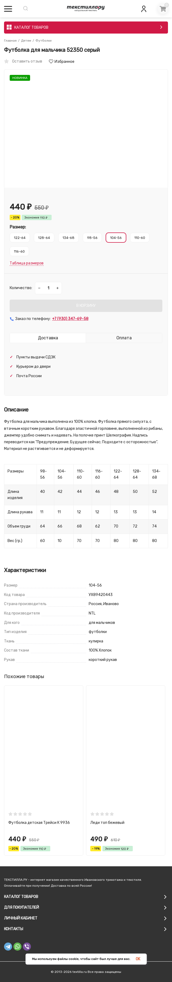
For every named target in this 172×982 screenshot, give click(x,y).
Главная (10, 40)
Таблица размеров (27, 263)
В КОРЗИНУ (86, 305)
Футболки (43, 40)
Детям (26, 40)
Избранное (61, 61)
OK (138, 959)
